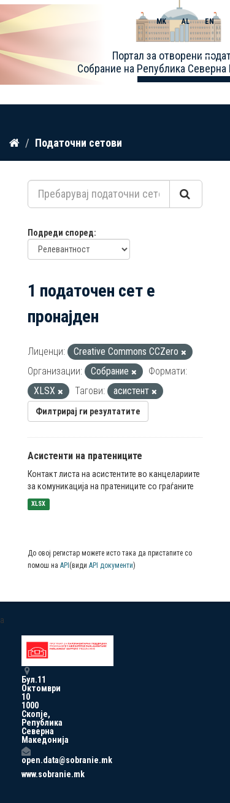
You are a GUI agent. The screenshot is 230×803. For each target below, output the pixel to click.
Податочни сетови (78, 142)
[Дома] (14, 143)
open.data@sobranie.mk (25, 755)
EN (209, 21)
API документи (111, 565)
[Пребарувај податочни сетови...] (99, 194)
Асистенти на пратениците (85, 456)
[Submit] (185, 194)
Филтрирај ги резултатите (88, 411)
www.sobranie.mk (25, 774)
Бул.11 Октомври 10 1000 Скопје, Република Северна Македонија (25, 705)
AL (186, 21)
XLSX (38, 504)
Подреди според (61, 233)
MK (161, 21)
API (64, 565)
